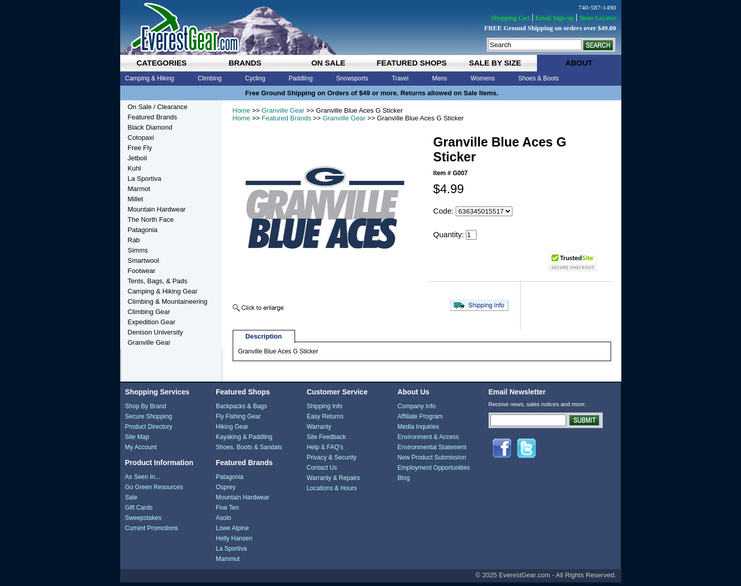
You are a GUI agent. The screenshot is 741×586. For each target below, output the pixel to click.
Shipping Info (325, 409)
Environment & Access (428, 440)
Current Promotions (151, 531)
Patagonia (143, 230)
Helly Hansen (234, 542)
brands (245, 62)
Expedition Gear (151, 322)
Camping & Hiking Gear (163, 291)
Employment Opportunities (433, 471)
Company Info (416, 409)
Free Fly (140, 148)
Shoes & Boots (538, 78)
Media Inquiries (418, 430)
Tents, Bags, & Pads (158, 281)
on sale (328, 62)
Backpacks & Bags (241, 409)
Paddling (301, 78)
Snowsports (352, 78)
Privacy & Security (331, 461)
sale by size (495, 62)
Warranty (319, 430)
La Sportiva (145, 178)
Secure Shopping (148, 420)
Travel (400, 78)
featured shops (411, 62)
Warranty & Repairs (333, 481)
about (578, 62)
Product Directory (148, 430)
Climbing (210, 78)
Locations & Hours (332, 491)
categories (162, 62)
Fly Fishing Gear (238, 420)
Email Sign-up (554, 18)
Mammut (228, 562)
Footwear (141, 271)
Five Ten (227, 511)
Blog (403, 481)
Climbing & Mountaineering (168, 301)
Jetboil (137, 158)
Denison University (155, 332)
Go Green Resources (154, 490)
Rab (134, 240)
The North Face (151, 219)
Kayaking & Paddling (244, 440)
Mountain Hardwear (157, 209)
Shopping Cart (510, 18)
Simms (138, 250)
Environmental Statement (431, 450)
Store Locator (597, 18)
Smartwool (143, 260)
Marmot (139, 189)
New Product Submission (431, 461)
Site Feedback (326, 440)
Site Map (137, 440)
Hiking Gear (232, 430)
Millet (135, 199)
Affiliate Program (419, 420)
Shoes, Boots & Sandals (249, 450)
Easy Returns (325, 420)
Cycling (255, 78)
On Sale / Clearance (158, 107)
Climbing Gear (149, 312)
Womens (482, 78)
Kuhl (134, 168)
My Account (140, 450)
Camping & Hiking (149, 78)
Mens (439, 78)
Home (242, 110)
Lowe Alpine (232, 531)
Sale (131, 501)
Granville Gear (283, 110)
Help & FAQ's (325, 450)
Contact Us (322, 471)
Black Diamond (150, 127)
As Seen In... (142, 480)
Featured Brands (286, 118)
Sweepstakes (143, 521)
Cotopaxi (141, 137)
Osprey (226, 490)
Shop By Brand (145, 409)
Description (263, 340)
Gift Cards (138, 511)
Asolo (223, 521)
